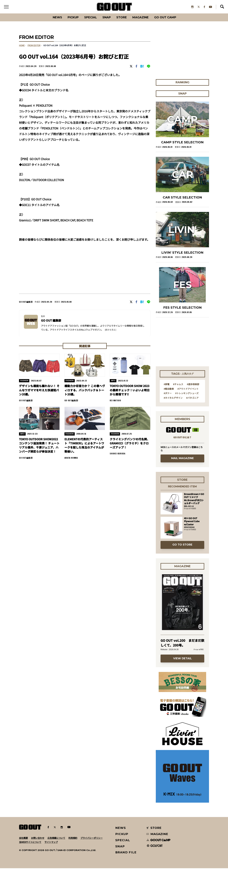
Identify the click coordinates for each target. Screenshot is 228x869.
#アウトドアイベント (188, 389)
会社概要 (23, 838)
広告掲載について (56, 838)
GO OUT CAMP (167, 18)
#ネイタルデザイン (173, 398)
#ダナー (168, 394)
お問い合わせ (37, 838)
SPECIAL (90, 18)
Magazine (142, 18)
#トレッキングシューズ (187, 394)
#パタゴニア (192, 398)
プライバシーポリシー (91, 838)
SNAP (106, 18)
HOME (22, 46)
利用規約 (72, 838)
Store (122, 18)
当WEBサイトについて (30, 842)
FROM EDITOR (34, 46)
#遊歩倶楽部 (193, 385)
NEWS (120, 828)
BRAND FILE (125, 853)
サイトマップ (51, 842)
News (55, 18)
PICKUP (71, 18)
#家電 (166, 385)
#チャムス (178, 385)
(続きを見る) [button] (110, 330)
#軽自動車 (169, 389)
